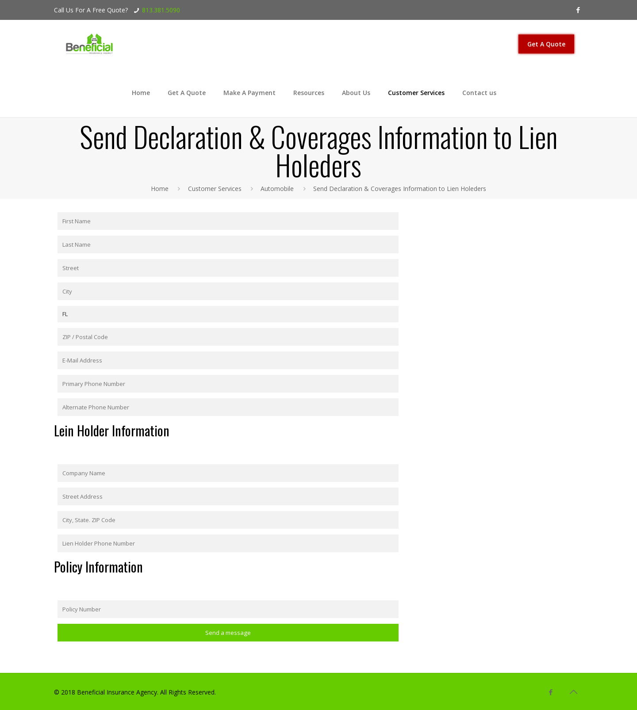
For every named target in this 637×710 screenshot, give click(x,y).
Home (160, 188)
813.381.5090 (161, 10)
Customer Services (215, 188)
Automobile (277, 188)
